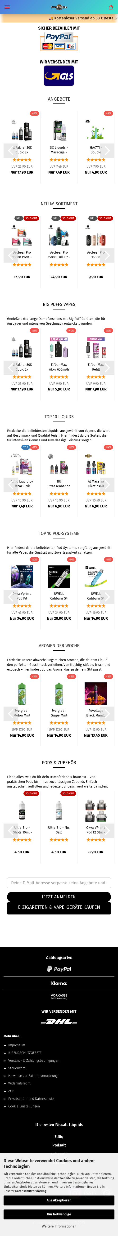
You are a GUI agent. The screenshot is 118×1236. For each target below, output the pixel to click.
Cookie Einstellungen (24, 1106)
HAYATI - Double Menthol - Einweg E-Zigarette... (96, 150)
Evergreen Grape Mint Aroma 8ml (59, 713)
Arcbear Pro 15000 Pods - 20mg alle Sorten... (22, 255)
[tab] (59, 908)
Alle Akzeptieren (59, 1200)
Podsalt (59, 1145)
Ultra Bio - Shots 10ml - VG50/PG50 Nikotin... (22, 830)
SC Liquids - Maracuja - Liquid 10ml (59, 150)
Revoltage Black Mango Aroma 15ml (95, 713)
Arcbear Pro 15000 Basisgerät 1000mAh (96, 255)
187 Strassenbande (59, 483)
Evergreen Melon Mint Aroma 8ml (22, 713)
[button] (59, 908)
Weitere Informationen (59, 1226)
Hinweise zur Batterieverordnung (33, 1076)
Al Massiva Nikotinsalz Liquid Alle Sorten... (95, 483)
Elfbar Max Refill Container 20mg (96, 367)
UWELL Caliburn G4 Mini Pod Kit (96, 596)
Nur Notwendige (59, 1214)
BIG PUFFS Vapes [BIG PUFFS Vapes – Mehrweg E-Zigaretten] (59, 304)
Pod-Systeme (66, 548)
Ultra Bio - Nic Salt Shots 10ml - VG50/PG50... (59, 830)
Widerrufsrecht (19, 1083)
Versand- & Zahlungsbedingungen (33, 1061)
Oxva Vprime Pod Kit (22, 596)
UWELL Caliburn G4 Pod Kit (59, 596)
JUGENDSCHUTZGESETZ (24, 1053)
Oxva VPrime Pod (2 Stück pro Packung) (96, 830)
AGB (11, 1091)
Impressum (16, 1045)
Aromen (72, 660)
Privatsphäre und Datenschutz (31, 1099)
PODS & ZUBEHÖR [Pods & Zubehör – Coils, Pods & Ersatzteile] (59, 762)
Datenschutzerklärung (30, 1191)
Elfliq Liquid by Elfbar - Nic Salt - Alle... (22, 483)
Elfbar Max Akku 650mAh (59, 367)
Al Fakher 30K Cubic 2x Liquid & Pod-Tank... (22, 150)
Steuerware (17, 1068)
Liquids (53, 431)
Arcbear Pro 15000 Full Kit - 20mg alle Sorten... (59, 255)
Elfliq (59, 1136)
